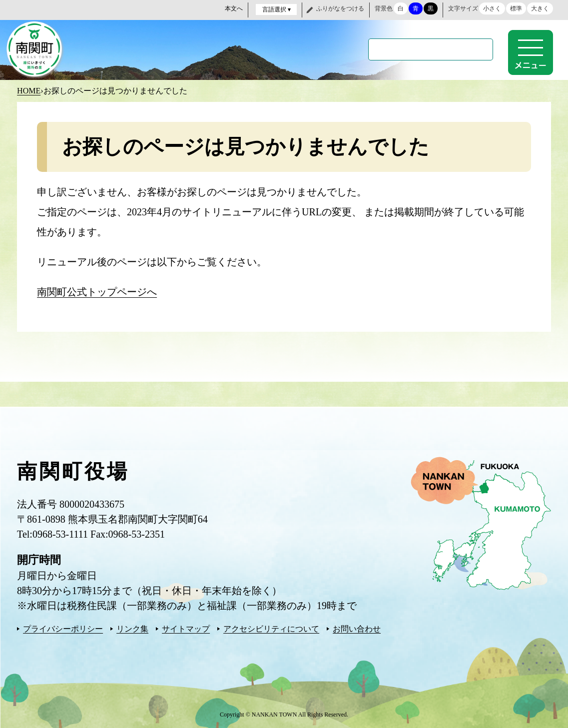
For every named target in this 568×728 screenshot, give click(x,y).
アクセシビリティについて (271, 628)
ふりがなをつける (340, 8)
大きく (540, 8)
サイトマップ (186, 628)
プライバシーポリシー (63, 628)
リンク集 (132, 628)
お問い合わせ (357, 628)
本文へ (234, 8)
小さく (492, 8)
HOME (28, 89)
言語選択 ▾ (276, 9)
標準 (516, 8)
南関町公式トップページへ (97, 290)
